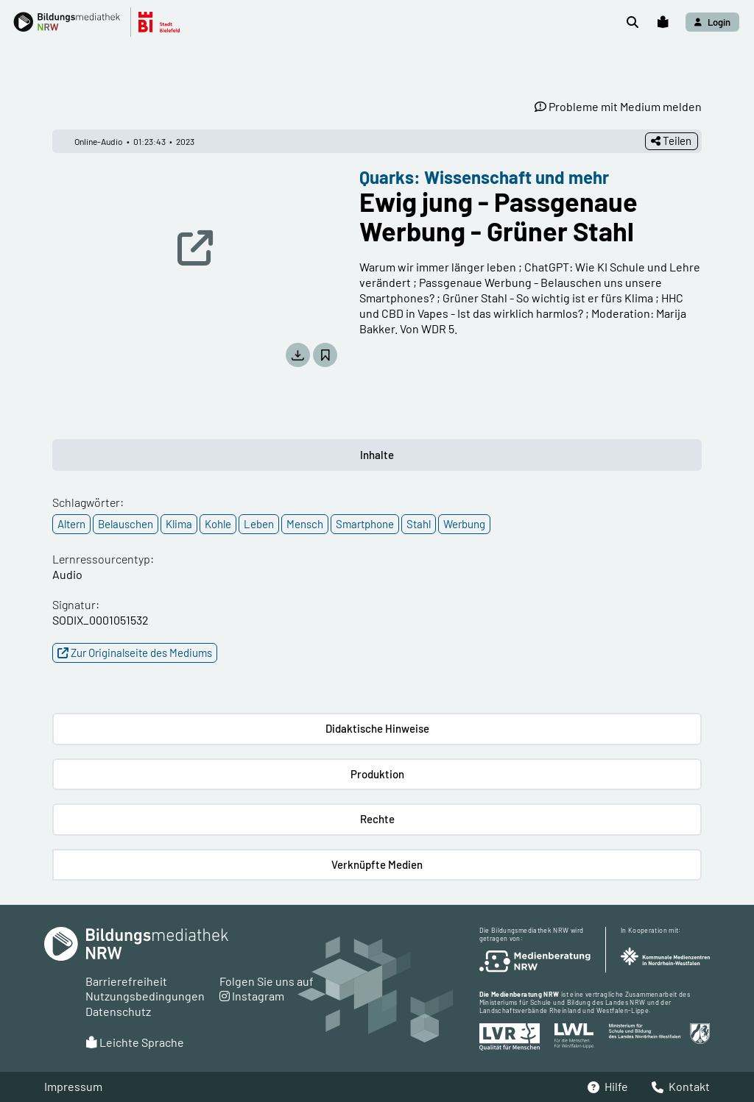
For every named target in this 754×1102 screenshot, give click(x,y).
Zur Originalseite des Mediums (134, 652)
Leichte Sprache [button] (134, 1042)
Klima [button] (179, 523)
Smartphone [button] (365, 523)
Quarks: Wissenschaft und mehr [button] (484, 177)
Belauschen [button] (125, 523)
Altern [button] (71, 523)
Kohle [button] (218, 523)
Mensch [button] (304, 523)
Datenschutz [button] (118, 1011)
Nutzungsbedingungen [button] (145, 996)
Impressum (73, 1086)
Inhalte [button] (377, 454)
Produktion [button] (377, 774)
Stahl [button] (418, 523)
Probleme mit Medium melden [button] (618, 106)
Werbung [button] (464, 523)
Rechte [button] (377, 818)
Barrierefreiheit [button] (126, 981)
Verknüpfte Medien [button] (377, 864)
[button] (104, 22)
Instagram (251, 996)
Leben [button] (259, 523)
